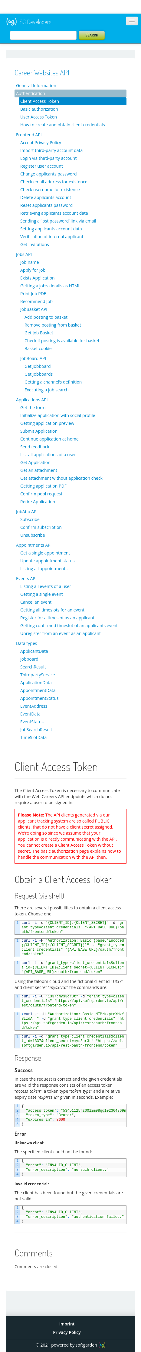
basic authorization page (65, 851)
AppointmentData (38, 690)
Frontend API (29, 134)
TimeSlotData (33, 737)
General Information (36, 85)
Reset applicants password (46, 205)
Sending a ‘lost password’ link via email (58, 221)
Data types (26, 643)
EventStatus (32, 722)
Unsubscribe (32, 535)
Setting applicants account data (51, 229)
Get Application (35, 462)
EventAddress (33, 706)
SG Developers (28, 21)
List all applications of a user (48, 454)
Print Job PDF (33, 293)
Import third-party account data (51, 150)
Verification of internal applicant (51, 236)
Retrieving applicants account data (54, 213)
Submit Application (38, 431)
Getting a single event (41, 594)
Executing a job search (47, 390)
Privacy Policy (67, 1332)
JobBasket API (33, 309)
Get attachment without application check (61, 478)
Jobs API (24, 254)
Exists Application (37, 278)
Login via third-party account (48, 158)
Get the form (33, 407)
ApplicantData (34, 651)
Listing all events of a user (45, 586)
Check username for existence (50, 189)
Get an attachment (38, 470)
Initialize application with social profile (57, 415)
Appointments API (33, 545)
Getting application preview (47, 423)
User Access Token (38, 117)
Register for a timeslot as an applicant (57, 618)
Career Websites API (42, 72)
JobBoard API (33, 358)
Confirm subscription (41, 527)
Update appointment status (47, 561)
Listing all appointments (43, 568)
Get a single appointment (45, 553)
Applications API (32, 400)
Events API (26, 578)
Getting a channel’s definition (53, 382)
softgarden (86, 1345)
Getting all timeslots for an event (52, 610)
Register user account (41, 166)
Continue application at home (49, 439)
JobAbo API (27, 511)
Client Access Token (39, 101)
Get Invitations (34, 244)
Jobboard (29, 659)
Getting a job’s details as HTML (50, 286)
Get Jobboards (39, 374)
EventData (30, 714)
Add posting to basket (46, 317)
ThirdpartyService (37, 675)
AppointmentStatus (39, 698)
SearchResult (33, 667)
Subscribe (30, 519)
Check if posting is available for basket (62, 340)
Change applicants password (48, 174)
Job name (29, 262)
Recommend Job (36, 301)
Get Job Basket (39, 333)
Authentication (30, 93)
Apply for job (32, 270)
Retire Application (37, 501)
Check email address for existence (53, 182)
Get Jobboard (38, 366)
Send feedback (34, 447)
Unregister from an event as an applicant (60, 633)
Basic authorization (39, 109)
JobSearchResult (36, 729)
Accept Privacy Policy (40, 142)
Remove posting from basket (53, 325)
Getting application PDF (43, 486)
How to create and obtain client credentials (62, 125)
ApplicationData (36, 682)
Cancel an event (35, 602)
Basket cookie (38, 348)
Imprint (67, 1324)
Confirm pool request (41, 494)
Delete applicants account (45, 197)
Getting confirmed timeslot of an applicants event (69, 625)
